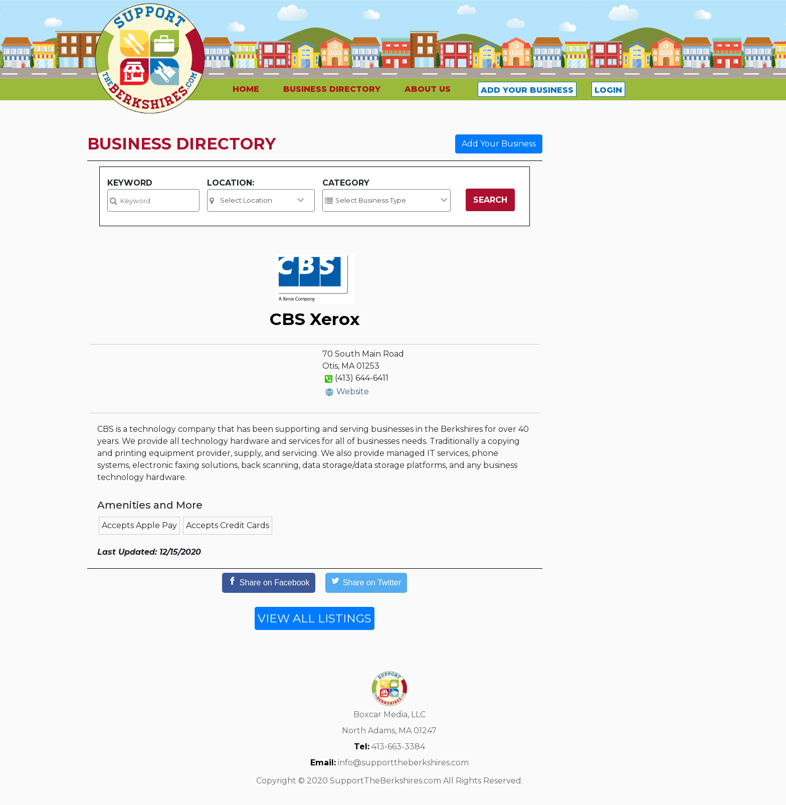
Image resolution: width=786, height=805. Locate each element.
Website (352, 391)
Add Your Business (499, 143)
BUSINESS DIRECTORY (331, 89)
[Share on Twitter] (366, 583)
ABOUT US (428, 89)
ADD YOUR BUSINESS (527, 90)
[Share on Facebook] (268, 583)
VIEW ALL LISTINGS (314, 618)
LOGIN (608, 90)
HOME (246, 89)
